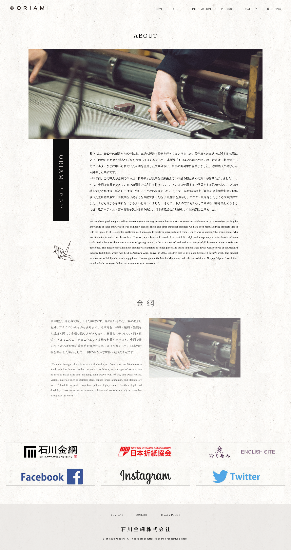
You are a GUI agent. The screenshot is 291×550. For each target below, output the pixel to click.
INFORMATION (201, 9)
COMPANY (117, 515)
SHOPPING (274, 9)
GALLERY (251, 9)
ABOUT (177, 9)
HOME (159, 9)
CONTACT (141, 515)
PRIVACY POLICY (170, 515)
